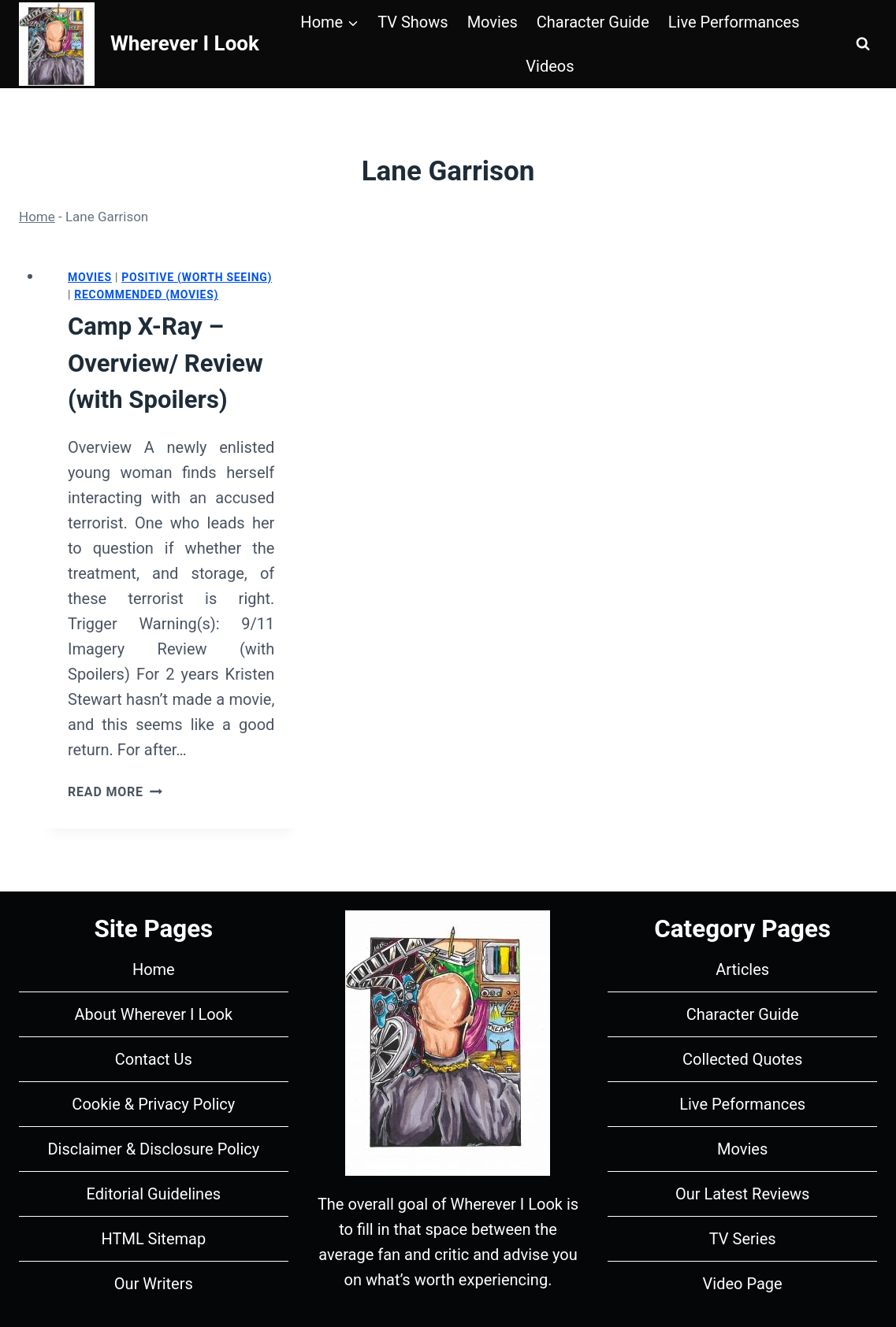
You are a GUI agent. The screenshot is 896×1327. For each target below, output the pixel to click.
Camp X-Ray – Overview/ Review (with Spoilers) (165, 363)
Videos (550, 66)
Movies (492, 22)
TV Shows (412, 22)
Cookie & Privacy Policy (153, 1104)
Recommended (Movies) (146, 294)
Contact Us (153, 1059)
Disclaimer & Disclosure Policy (153, 1149)
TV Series (742, 1238)
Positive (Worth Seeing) (196, 277)
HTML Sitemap (154, 1238)
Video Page (743, 1283)
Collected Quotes (742, 1059)
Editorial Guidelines (154, 1193)
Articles (742, 969)
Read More (115, 791)
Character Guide (593, 22)
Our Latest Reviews (742, 1193)
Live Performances (734, 22)
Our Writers (153, 1283)
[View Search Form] (863, 44)
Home (37, 216)
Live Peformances (742, 1104)
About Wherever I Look (153, 1014)
